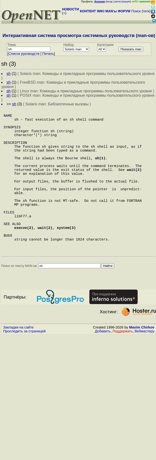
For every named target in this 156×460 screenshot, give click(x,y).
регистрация (122, 1)
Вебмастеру (144, 367)
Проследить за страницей (24, 367)
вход (109, 1)
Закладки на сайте (18, 363)
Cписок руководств (24, 54)
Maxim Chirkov (141, 363)
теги (146, 11)
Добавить (103, 367)
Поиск (136, 11)
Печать (48, 54)
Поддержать (123, 367)
